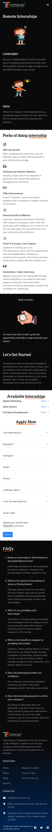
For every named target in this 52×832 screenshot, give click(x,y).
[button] (26, 402)
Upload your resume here (15, 522)
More (45, 401)
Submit (8, 534)
